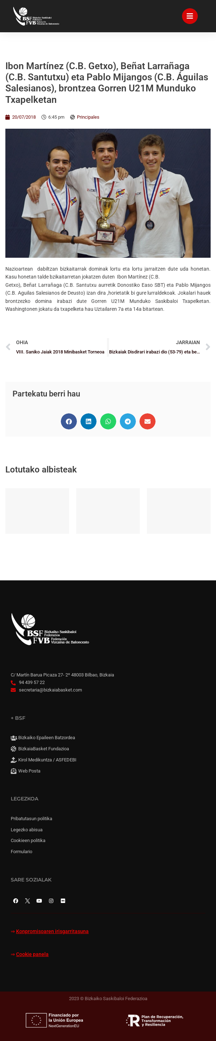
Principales (88, 117)
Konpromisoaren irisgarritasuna (52, 931)
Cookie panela (32, 954)
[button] (69, 421)
